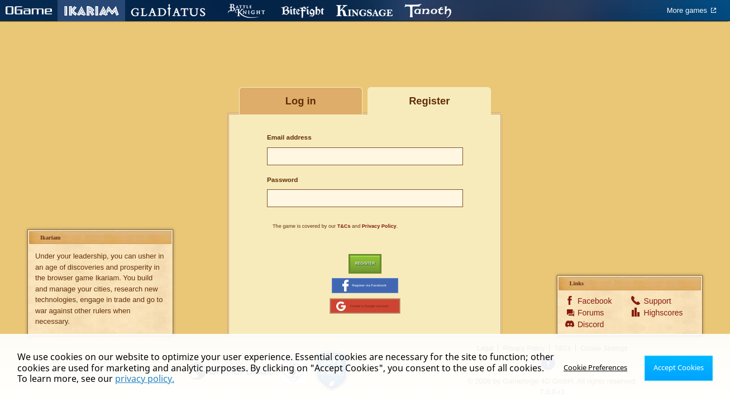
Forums (591, 322)
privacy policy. (132, 378)
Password (282, 179)
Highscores (660, 322)
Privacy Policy (379, 226)
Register (364, 265)
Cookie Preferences (599, 367)
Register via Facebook (364, 290)
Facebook (593, 310)
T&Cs (344, 226)
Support (657, 310)
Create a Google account (362, 314)
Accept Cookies (680, 367)
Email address (289, 137)
